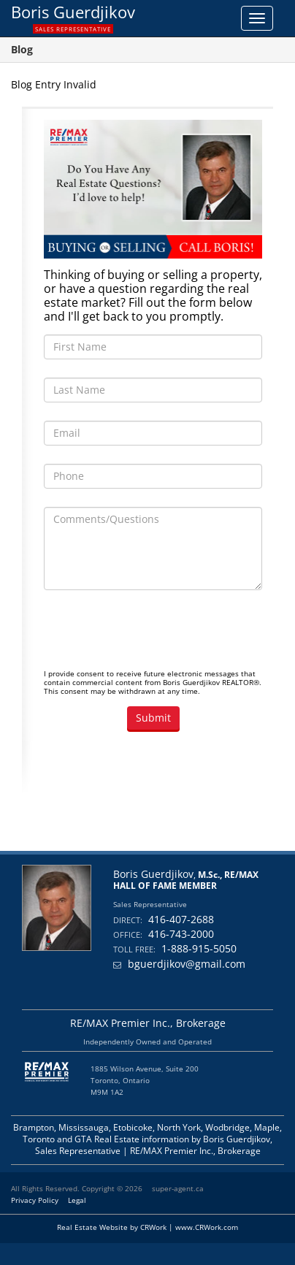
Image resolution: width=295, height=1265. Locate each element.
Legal (77, 1200)
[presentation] (155, 636)
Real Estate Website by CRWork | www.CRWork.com (147, 1227)
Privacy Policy (34, 1200)
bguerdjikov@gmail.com (186, 964)
